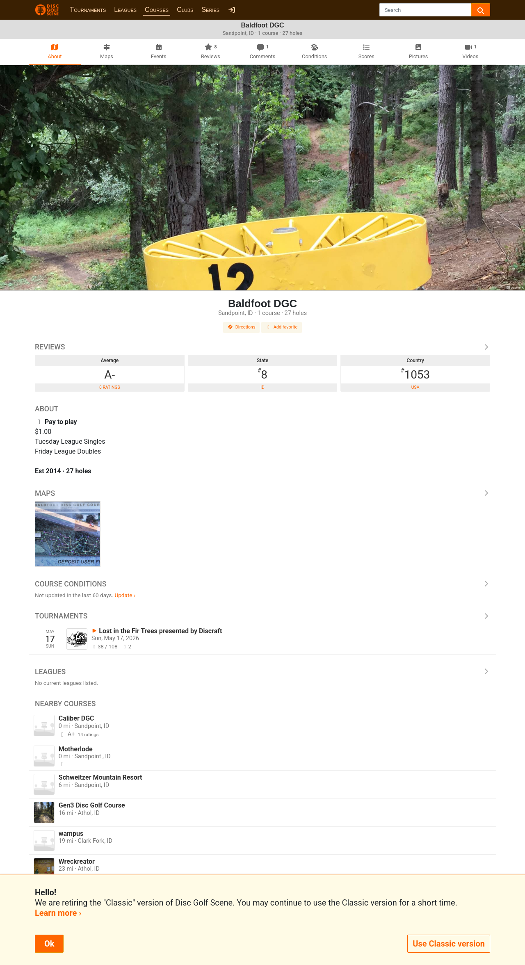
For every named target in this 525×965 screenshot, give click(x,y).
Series (210, 9)
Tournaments (88, 9)
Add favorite (282, 327)
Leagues (125, 9)
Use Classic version (449, 944)
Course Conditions (262, 584)
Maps (262, 493)
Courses (157, 9)
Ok (49, 944)
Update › (124, 595)
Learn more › (58, 913)
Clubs (185, 9)
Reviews (262, 347)
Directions (242, 327)
